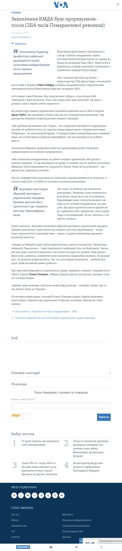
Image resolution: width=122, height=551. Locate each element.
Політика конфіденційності (77, 520)
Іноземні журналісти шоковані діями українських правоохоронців (55, 318)
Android (15, 537)
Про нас (15, 515)
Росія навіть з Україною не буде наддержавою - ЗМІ (46, 311)
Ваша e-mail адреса (23, 399)
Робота (14, 520)
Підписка (104, 417)
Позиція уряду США (72, 531)
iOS (13, 531)
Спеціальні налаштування (76, 526)
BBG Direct (67, 515)
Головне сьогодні (61, 373)
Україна (16, 12)
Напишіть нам (18, 526)
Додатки (66, 537)
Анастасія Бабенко (21, 37)
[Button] (18, 44)
